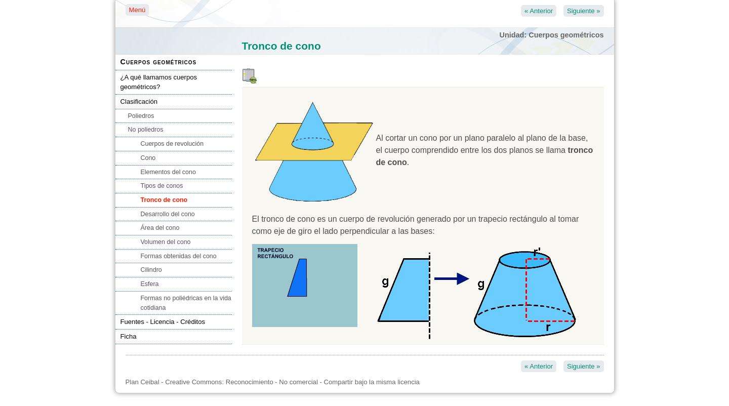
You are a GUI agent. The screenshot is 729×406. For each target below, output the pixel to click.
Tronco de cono (164, 200)
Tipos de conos (162, 185)
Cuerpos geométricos (158, 62)
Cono (148, 157)
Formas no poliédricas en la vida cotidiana (186, 303)
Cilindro (151, 269)
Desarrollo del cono (168, 214)
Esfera (150, 284)
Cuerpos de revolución (172, 143)
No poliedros (146, 129)
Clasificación (139, 101)
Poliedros (141, 115)
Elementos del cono (168, 172)
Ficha (128, 336)
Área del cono (160, 227)
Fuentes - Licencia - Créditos (163, 322)
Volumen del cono (166, 242)
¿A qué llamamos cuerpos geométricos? (158, 82)
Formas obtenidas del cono (179, 256)
